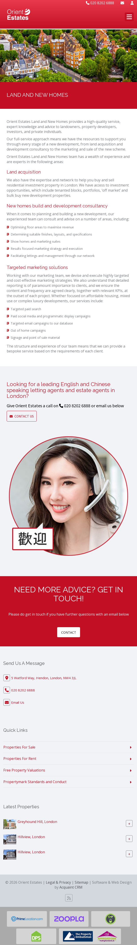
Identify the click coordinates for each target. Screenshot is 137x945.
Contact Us (22, 416)
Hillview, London (31, 836)
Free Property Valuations (24, 770)
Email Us (17, 702)
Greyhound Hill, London (37, 821)
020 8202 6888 (100, 2)
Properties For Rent (19, 758)
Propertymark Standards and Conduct (34, 781)
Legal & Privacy (58, 882)
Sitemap (81, 882)
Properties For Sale (19, 747)
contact (68, 632)
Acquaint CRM (71, 887)
